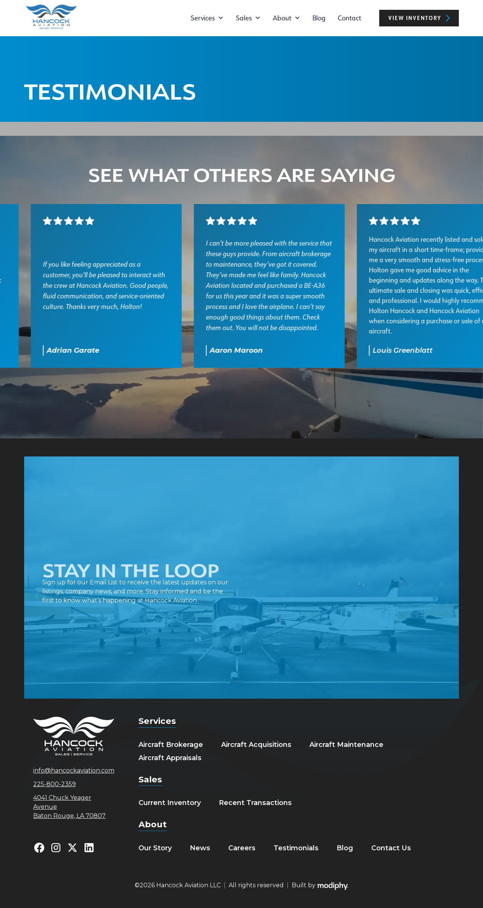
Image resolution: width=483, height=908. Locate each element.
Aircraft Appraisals (170, 758)
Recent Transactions (255, 803)
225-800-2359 (54, 784)
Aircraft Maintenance (346, 745)
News (200, 848)
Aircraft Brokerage (170, 745)
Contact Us (391, 848)
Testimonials (296, 848)
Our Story (155, 848)
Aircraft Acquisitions (256, 745)
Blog (319, 18)
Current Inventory (169, 803)
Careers (241, 848)
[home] (51, 18)
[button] (207, 18)
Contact (349, 18)
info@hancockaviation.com (73, 770)
